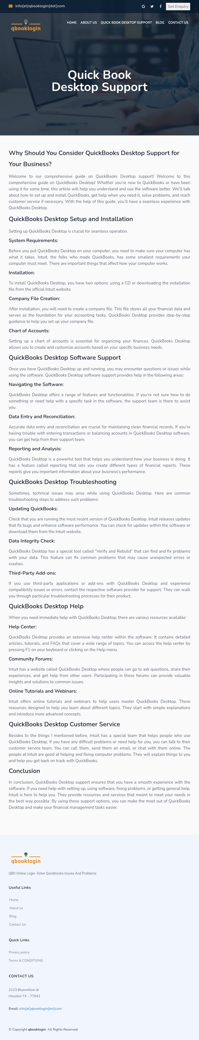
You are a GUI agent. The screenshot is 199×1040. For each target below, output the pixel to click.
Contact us (178, 23)
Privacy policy (19, 952)
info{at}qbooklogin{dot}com (37, 6)
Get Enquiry (178, 6)
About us (16, 908)
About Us (88, 23)
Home (72, 23)
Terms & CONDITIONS (26, 960)
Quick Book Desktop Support (126, 23)
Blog (160, 23)
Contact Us (17, 924)
